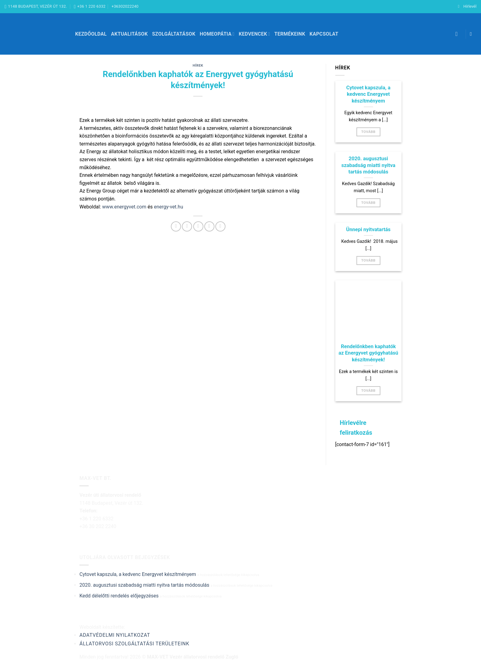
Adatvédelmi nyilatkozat (114, 635)
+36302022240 (125, 6)
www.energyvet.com (124, 207)
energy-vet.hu (168, 207)
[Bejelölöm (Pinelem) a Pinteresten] (209, 226)
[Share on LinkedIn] (220, 226)
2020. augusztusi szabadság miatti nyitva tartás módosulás (368, 165)
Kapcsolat (324, 34)
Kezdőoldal (91, 34)
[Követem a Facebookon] (472, 34)
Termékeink (289, 34)
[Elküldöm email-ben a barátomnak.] (198, 226)
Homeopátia (217, 34)
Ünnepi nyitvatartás (368, 229)
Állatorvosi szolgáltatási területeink (134, 644)
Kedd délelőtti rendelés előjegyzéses (119, 596)
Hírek (198, 66)
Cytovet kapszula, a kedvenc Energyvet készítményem (368, 94)
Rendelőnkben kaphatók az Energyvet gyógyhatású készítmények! (368, 353)
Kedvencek (254, 34)
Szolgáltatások (173, 34)
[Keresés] (458, 34)
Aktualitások (129, 34)
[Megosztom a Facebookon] (176, 226)
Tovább (368, 132)
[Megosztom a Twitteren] (187, 226)
